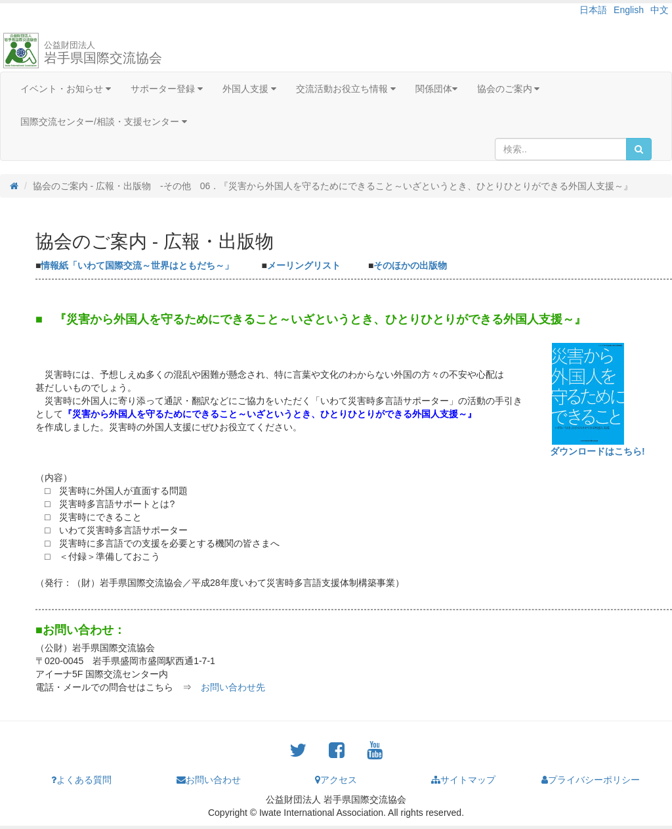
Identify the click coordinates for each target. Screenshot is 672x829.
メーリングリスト (304, 265)
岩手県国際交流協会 (103, 52)
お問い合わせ (209, 779)
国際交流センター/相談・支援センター (103, 121)
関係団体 (436, 88)
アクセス (336, 779)
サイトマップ (463, 779)
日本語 (593, 10)
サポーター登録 (167, 88)
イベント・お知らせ (65, 88)
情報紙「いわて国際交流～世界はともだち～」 (137, 265)
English (629, 10)
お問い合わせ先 (233, 687)
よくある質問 (81, 779)
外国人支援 (249, 88)
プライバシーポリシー (590, 779)
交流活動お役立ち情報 (346, 88)
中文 (659, 10)
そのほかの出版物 (410, 265)
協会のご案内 (508, 88)
